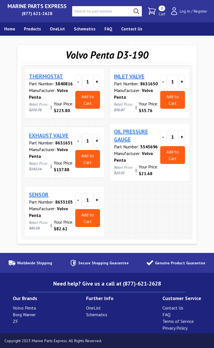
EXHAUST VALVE (48, 135)
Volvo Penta (24, 308)
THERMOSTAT (46, 76)
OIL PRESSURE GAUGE (131, 135)
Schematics (96, 314)
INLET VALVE (129, 76)
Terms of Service (178, 321)
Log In (185, 11)
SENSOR (38, 194)
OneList (93, 308)
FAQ (166, 314)
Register (200, 11)
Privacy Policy (175, 328)
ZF (15, 321)
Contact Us (172, 308)
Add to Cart (87, 100)
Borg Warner (24, 314)
